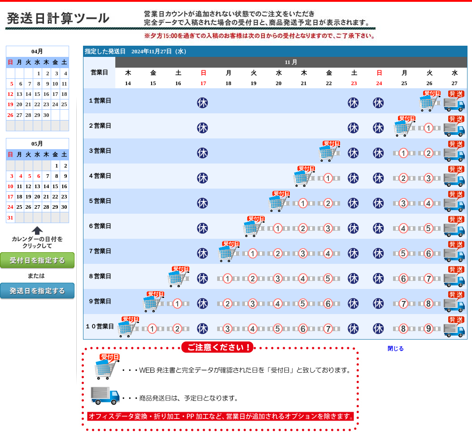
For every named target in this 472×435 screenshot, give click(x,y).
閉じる (396, 348)
